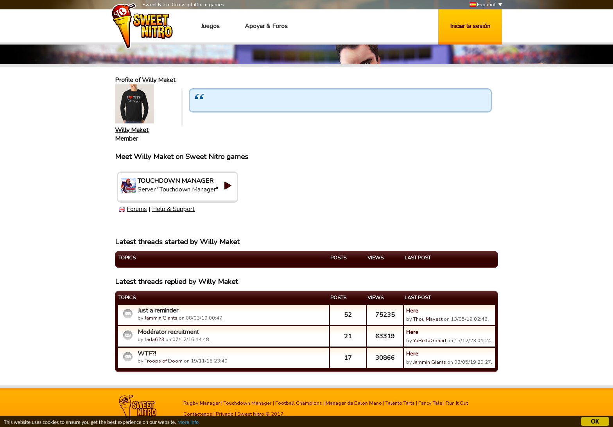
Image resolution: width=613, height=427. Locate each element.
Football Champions (298, 403)
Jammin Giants (161, 318)
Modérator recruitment (168, 332)
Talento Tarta (400, 403)
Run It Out (457, 403)
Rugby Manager (201, 403)
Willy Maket (132, 130)
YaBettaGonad (429, 340)
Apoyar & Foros (266, 26)
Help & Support (173, 209)
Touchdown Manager (248, 403)
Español (483, 5)
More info (188, 423)
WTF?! (147, 353)
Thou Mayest (428, 319)
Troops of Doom (164, 360)
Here (412, 310)
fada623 (154, 339)
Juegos (210, 26)
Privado (225, 414)
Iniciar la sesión (470, 26)
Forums (137, 209)
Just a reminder (158, 310)
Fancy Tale (430, 403)
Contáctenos (197, 414)
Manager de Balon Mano (354, 403)
